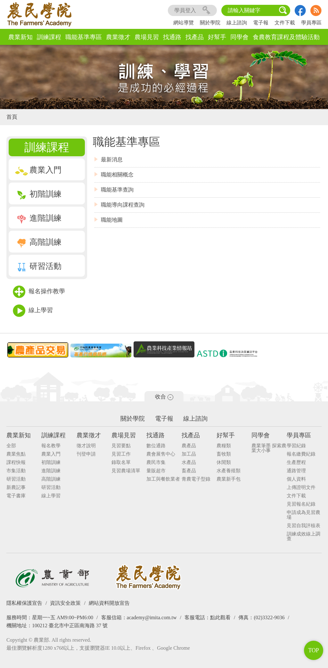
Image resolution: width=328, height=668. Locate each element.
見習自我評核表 (303, 525)
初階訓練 (38, 194)
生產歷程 (296, 462)
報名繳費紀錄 (301, 454)
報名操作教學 (39, 292)
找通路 (172, 37)
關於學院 (210, 22)
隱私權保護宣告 (24, 603)
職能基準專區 (83, 37)
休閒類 (224, 462)
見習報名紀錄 (301, 504)
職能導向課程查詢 (122, 205)
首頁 (11, 117)
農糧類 (224, 445)
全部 (11, 445)
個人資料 (296, 479)
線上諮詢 (236, 22)
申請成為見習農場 (303, 515)
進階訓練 (38, 218)
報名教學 (51, 445)
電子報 (260, 22)
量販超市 (156, 470)
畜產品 (189, 470)
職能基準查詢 (117, 190)
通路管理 (296, 470)
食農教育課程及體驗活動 (286, 37)
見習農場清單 (125, 470)
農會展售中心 (160, 454)
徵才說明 (86, 445)
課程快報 (16, 462)
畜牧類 (224, 454)
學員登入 (192, 10)
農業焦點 (16, 454)
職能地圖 (112, 220)
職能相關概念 (117, 175)
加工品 (189, 454)
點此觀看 (220, 617)
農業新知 (20, 37)
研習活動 (38, 266)
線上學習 (33, 310)
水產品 (189, 462)
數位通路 (156, 445)
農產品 (189, 445)
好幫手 (217, 37)
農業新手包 (229, 479)
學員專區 (311, 22)
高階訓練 (38, 242)
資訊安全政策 (65, 603)
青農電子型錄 (196, 479)
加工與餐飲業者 (163, 479)
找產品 (194, 37)
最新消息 (112, 160)
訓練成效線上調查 (303, 536)
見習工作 (121, 454)
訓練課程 (49, 37)
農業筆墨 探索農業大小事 (268, 448)
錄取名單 (121, 462)
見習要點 (121, 445)
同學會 (239, 37)
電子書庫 (16, 495)
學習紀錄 (296, 445)
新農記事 (16, 487)
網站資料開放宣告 (109, 603)
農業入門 (38, 170)
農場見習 (147, 37)
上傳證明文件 (301, 487)
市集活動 (16, 470)
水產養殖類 (229, 470)
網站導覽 (183, 22)
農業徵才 (118, 37)
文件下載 (285, 22)
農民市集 (156, 462)
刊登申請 (86, 454)
